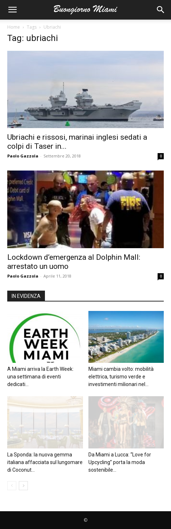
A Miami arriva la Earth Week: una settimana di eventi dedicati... (40, 376)
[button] (12, 10)
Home (13, 27)
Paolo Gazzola (22, 156)
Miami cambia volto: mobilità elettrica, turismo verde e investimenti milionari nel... (121, 376)
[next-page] (23, 485)
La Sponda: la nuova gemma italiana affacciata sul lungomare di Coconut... (45, 462)
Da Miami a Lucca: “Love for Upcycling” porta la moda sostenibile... (119, 462)
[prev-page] (11, 485)
